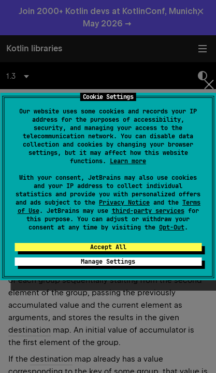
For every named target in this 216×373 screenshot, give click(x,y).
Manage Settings (108, 261)
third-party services (148, 211)
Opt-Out (171, 227)
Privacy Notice (124, 202)
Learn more (128, 161)
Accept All (108, 247)
